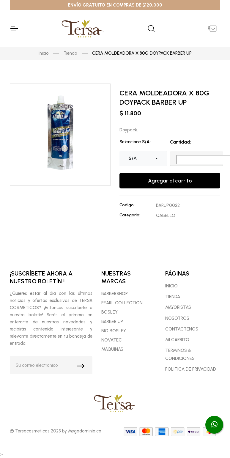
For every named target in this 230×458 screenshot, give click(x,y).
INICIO (171, 286)
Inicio (44, 53)
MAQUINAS (112, 349)
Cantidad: (180, 142)
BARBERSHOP (114, 293)
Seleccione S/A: (135, 141)
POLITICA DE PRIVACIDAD (190, 369)
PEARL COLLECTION (122, 303)
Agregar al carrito (170, 180)
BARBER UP (112, 321)
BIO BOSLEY (113, 330)
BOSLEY (109, 312)
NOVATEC (111, 340)
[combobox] (143, 158)
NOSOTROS (177, 318)
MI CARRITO (177, 339)
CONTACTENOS (181, 329)
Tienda (70, 53)
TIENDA (172, 296)
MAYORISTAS (178, 307)
